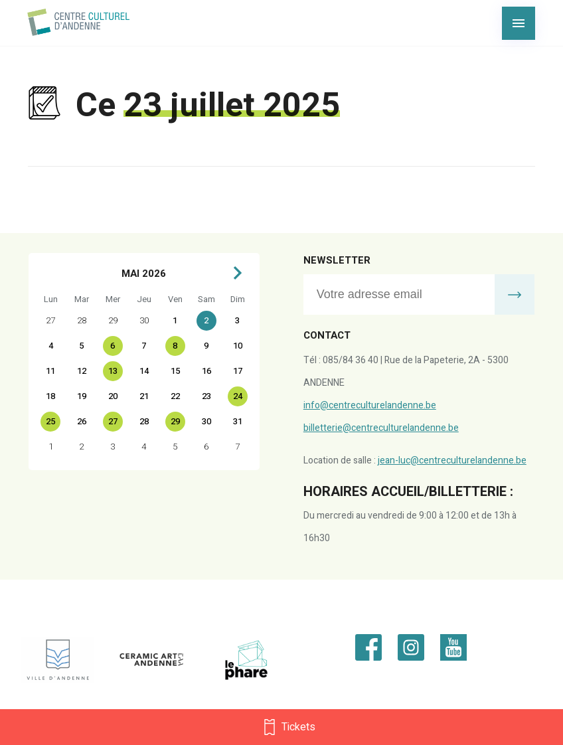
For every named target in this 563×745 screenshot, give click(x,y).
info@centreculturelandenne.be (369, 405)
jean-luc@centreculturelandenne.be (452, 460)
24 (237, 396)
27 (113, 421)
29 (175, 421)
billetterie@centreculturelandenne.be (381, 428)
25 (50, 421)
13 (113, 371)
